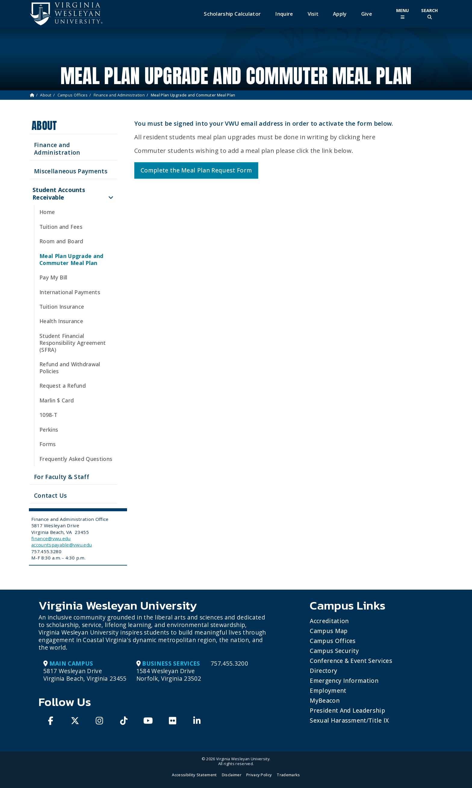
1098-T (48, 414)
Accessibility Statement (194, 774)
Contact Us (50, 495)
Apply (340, 13)
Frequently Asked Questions (75, 458)
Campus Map (328, 631)
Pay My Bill (53, 277)
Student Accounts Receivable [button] (59, 193)
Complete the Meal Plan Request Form (196, 170)
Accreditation (329, 621)
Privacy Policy (259, 774)
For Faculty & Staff (61, 477)
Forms (47, 444)
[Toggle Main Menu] (402, 13)
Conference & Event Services (351, 661)
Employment (328, 690)
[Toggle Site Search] (429, 13)
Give (366, 13)
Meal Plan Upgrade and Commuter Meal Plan (71, 259)
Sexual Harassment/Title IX (349, 720)
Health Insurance (61, 321)
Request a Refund (62, 385)
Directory (323, 671)
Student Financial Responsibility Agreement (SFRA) (72, 342)
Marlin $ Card (56, 400)
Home (47, 212)
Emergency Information (344, 680)
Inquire (284, 13)
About (45, 95)
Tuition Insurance (61, 306)
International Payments (69, 292)
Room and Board (61, 241)
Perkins (48, 429)
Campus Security (334, 651)
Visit (313, 13)
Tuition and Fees (60, 226)
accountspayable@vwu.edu (61, 545)
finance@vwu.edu (51, 538)
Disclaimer (231, 774)
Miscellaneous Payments (70, 171)
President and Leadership (347, 710)
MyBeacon (325, 700)
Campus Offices (72, 95)
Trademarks (288, 774)
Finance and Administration (119, 95)
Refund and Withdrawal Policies (69, 368)
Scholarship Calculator (232, 13)
